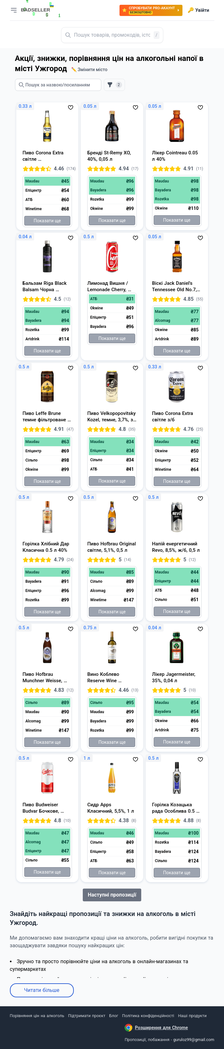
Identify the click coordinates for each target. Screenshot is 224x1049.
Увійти (198, 10)
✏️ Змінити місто (89, 69)
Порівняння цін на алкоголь (37, 1015)
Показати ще (47, 220)
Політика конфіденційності (148, 1015)
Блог (113, 1015)
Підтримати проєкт (86, 1015)
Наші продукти (192, 1015)
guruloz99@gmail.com (193, 1039)
